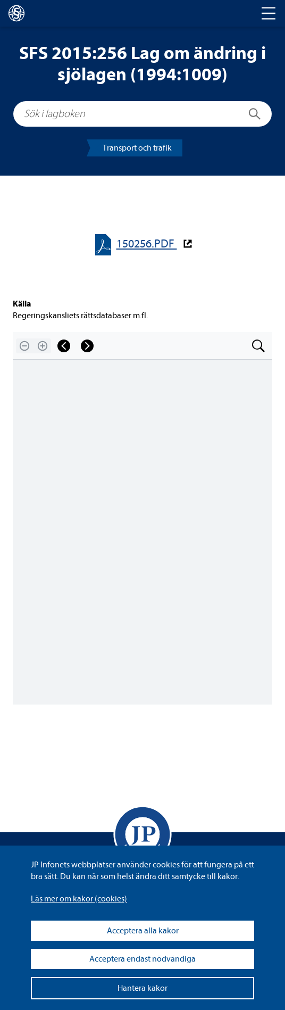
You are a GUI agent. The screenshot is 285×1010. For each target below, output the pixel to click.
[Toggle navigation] (268, 13)
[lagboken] (16, 13)
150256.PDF (146, 244)
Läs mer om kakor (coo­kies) (79, 899)
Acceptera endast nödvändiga (142, 959)
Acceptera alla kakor (143, 931)
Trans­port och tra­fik (137, 148)
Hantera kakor (142, 988)
